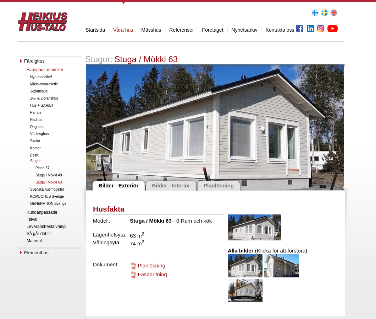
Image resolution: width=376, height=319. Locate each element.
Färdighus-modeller (45, 69)
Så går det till (39, 233)
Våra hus (123, 30)
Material (34, 240)
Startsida (95, 30)
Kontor (35, 148)
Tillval (32, 219)
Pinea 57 (42, 168)
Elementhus (36, 252)
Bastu (34, 155)
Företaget (212, 30)
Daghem (37, 127)
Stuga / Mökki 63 (48, 182)
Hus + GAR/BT (42, 105)
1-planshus (39, 91)
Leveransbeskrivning (46, 226)
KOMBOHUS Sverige (47, 196)
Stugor (35, 161)
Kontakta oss (280, 30)
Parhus (36, 113)
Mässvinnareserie (44, 84)
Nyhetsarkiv (245, 30)
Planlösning (151, 265)
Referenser (181, 30)
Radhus (36, 120)
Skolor (35, 141)
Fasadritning (152, 274)
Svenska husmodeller (47, 189)
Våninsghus (39, 134)
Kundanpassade (42, 212)
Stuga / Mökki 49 (48, 175)
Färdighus (34, 61)
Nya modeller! (41, 77)
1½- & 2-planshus (44, 98)
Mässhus (151, 30)
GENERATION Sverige (48, 204)
